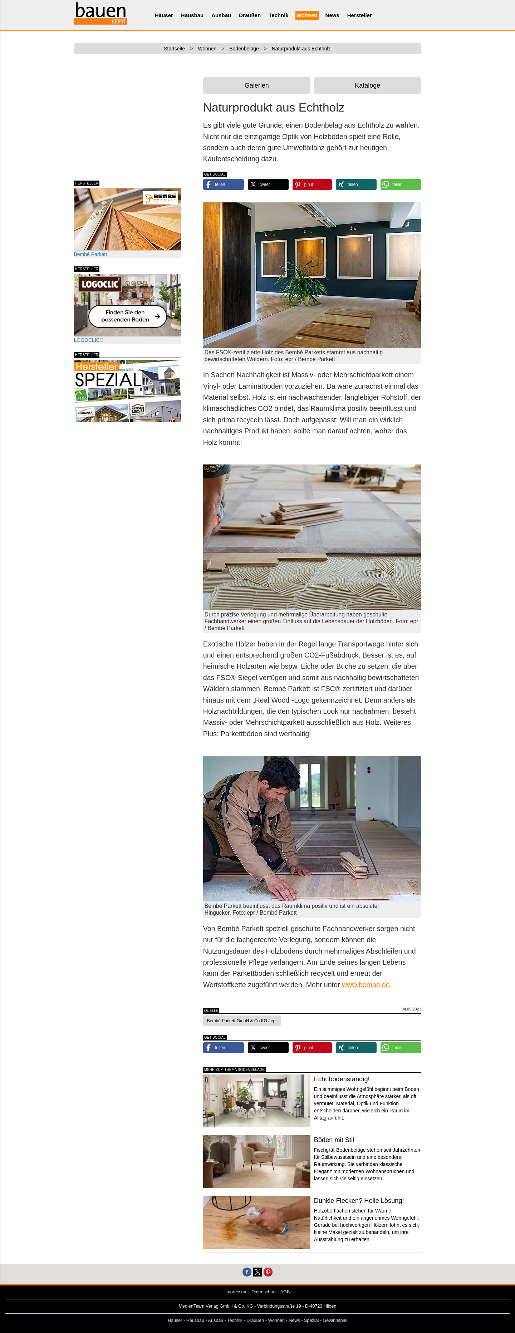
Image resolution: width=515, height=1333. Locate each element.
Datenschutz (263, 1291)
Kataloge (367, 85)
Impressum (236, 1291)
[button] (223, 184)
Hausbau (192, 15)
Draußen (250, 15)
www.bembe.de (366, 985)
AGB (285, 1291)
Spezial (311, 1320)
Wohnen (307, 15)
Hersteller (359, 15)
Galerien (257, 85)
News (332, 15)
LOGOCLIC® (127, 308)
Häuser (164, 15)
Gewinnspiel (335, 1320)
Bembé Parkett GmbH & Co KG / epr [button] (242, 1020)
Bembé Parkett (127, 222)
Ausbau (221, 15)
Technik (279, 15)
